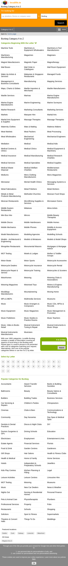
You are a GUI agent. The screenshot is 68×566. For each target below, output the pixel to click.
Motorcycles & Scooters (57, 270)
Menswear (5, 182)
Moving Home (53, 292)
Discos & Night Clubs (33, 424)
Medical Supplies (54, 163)
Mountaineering (30, 292)
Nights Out (5, 492)
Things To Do (29, 519)
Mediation (5, 144)
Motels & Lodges (31, 253)
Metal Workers (53, 189)
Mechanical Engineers (56, 137)
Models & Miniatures (32, 239)
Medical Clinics (30, 149)
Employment (29, 438)
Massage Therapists (55, 120)
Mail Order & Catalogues (29, 68)
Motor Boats (6, 261)
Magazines (28, 55)
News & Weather (54, 487)
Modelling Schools (54, 234)
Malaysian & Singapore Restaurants (33, 75)
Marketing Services (55, 110)
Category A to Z (7, 29)
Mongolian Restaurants (10, 246)
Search (60, 23)
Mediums (5, 175)
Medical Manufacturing (33, 156)
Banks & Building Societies (54, 385)
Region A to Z (7, 541)
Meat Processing (54, 132)
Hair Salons (29, 453)
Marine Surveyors (54, 103)
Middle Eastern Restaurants (7, 209)
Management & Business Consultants (10, 82)
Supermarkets (53, 514)
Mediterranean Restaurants (53, 169)
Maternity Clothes (8, 127)
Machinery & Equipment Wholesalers (34, 49)
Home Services (53, 458)
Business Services (54, 398)
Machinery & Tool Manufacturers (54, 49)
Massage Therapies (32, 120)
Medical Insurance (8, 156)
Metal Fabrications (8, 189)
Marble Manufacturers (56, 88)
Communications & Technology (55, 411)
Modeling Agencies (32, 234)
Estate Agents (7, 443)
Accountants (6, 384)
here (33, 559)
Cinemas (4, 410)
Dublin (4, 533)
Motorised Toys (30, 285)
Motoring (27, 278)
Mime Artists (52, 208)
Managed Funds (54, 74)
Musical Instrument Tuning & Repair (32, 326)
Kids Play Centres (8, 470)
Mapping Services (54, 81)
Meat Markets (6, 132)
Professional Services (10, 504)
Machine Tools (7, 48)
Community (6, 417)
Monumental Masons (32, 246)
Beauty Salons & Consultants (54, 392)
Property (27, 504)
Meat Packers (30, 132)
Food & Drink (6, 448)
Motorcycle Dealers (9, 265)
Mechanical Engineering (29, 138)
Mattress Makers (54, 127)
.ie (15, 2)
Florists (50, 443)
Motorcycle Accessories (57, 261)
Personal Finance (54, 492)
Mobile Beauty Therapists (53, 216)
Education (51, 431)
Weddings (51, 519)
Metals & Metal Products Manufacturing (11, 195)
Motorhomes (6, 278)
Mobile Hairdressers (32, 222)
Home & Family (30, 458)
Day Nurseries (30, 417)
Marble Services (7, 95)
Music (3, 304)
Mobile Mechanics (8, 227)
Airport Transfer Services (30, 385)
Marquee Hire (29, 115)
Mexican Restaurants (10, 201)
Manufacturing (30, 81)
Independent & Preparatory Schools (32, 464)
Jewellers (51, 463)
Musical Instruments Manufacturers (9, 333)
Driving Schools (30, 431)
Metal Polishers (30, 189)
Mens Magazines (54, 175)
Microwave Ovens (54, 201)
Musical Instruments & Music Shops (56, 326)
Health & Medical (8, 458)
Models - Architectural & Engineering (11, 240)
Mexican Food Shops (56, 194)
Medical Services (8, 163)
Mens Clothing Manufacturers (30, 176)
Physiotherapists (31, 499)
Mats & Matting (30, 127)
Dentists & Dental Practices (8, 425)
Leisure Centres (30, 477)
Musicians (28, 332)
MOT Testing (6, 253)
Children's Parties (31, 403)
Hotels (3, 463)
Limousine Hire (53, 477)
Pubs (49, 504)
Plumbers (51, 499)
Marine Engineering (32, 103)
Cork (12, 533)
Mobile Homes (53, 222)
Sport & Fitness (30, 514)
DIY (48, 424)
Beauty (27, 391)
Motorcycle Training (32, 270)
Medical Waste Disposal (7, 169)
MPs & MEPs (6, 299)
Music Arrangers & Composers (31, 305)
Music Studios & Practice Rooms (30, 319)
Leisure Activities (8, 477)
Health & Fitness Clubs (56, 453)
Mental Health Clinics (33, 182)
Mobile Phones (30, 227)
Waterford (40, 533)
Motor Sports (29, 261)
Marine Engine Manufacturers (53, 96)
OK (34, 563)
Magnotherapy (53, 62)
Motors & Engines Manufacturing (54, 286)
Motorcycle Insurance (33, 265)
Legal (49, 470)
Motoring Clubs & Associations (54, 279)
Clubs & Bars (29, 410)
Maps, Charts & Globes (10, 88)
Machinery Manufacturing (7, 56)
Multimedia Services (32, 299)
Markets (4, 115)
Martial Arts (52, 115)
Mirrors (27, 215)
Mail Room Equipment (56, 67)
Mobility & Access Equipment (54, 228)
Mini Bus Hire (6, 215)
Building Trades (30, 398)
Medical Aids (52, 144)
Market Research (8, 110)
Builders (4, 398)
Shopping (51, 509)
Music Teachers (53, 318)
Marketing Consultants (33, 110)
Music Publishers (8, 318)
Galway (20, 533)
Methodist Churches (32, 194)
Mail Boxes (5, 67)
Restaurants (6, 509)
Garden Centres (30, 448)
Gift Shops (5, 453)
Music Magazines (31, 311)
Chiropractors (52, 403)
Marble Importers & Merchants (32, 89)
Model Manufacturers (10, 234)
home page (12, 34)
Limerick (30, 533)
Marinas (27, 95)
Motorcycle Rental (54, 265)
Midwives (28, 208)
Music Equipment (8, 311)
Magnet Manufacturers (10, 62)
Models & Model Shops (56, 239)
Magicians (51, 55)
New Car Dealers (31, 487)
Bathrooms (5, 391)
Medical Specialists (32, 163)
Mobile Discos (7, 222)
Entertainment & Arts (55, 438)
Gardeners (51, 448)
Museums (51, 299)
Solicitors (5, 514)
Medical (27, 144)
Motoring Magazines (9, 285)
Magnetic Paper (30, 62)
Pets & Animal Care (9, 499)
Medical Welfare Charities (30, 169)
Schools (27, 509)
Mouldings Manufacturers (7, 293)
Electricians (6, 438)
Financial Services (31, 443)
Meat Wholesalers (8, 137)
